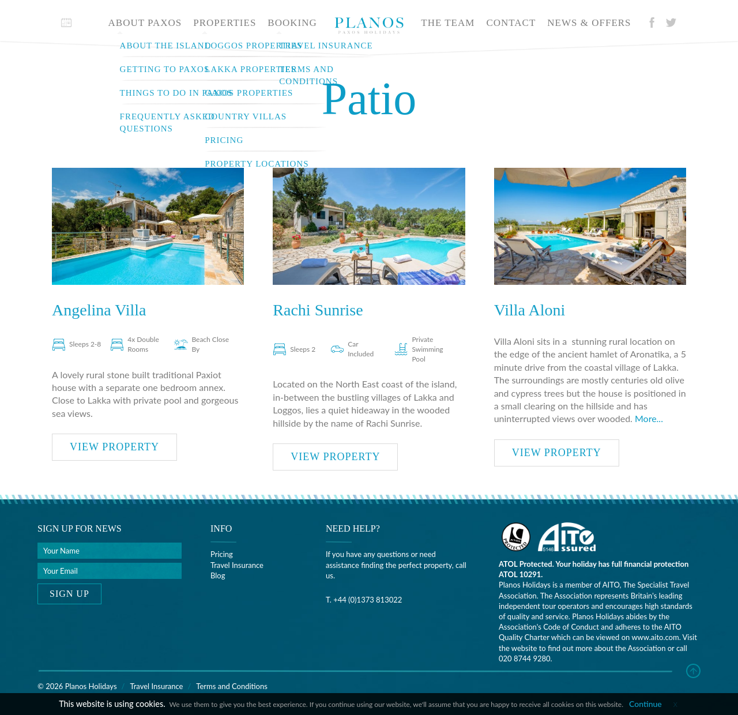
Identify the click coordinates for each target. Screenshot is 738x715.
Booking (292, 22)
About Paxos (145, 22)
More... (649, 418)
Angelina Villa (99, 310)
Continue (645, 704)
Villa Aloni (530, 310)
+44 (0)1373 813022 (367, 599)
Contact (511, 22)
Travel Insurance (236, 565)
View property (114, 447)
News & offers (589, 22)
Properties (224, 22)
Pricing (221, 554)
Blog (217, 575)
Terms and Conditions (232, 686)
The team (448, 22)
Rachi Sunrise (318, 310)
